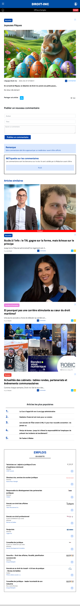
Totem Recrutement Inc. (12, 507)
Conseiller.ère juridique (14, 542)
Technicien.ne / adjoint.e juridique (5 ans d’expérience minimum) (21, 465)
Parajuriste (10, 529)
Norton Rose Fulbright (12, 481)
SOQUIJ (8, 497)
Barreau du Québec (11, 522)
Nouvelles (8, 20)
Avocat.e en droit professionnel (17, 516)
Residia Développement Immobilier (15, 548)
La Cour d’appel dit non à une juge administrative (37, 411)
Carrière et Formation (11, 305)
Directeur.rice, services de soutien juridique (22, 477)
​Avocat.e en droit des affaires (17, 503)
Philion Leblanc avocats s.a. (13, 575)
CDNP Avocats (10, 471)
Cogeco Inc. (9, 533)
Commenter (43, 251)
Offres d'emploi (40, 10)
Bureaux (7, 375)
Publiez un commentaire (17, 137)
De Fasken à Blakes (26, 438)
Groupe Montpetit (10, 562)
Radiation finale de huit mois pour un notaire (35, 417)
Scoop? (76, 10)
